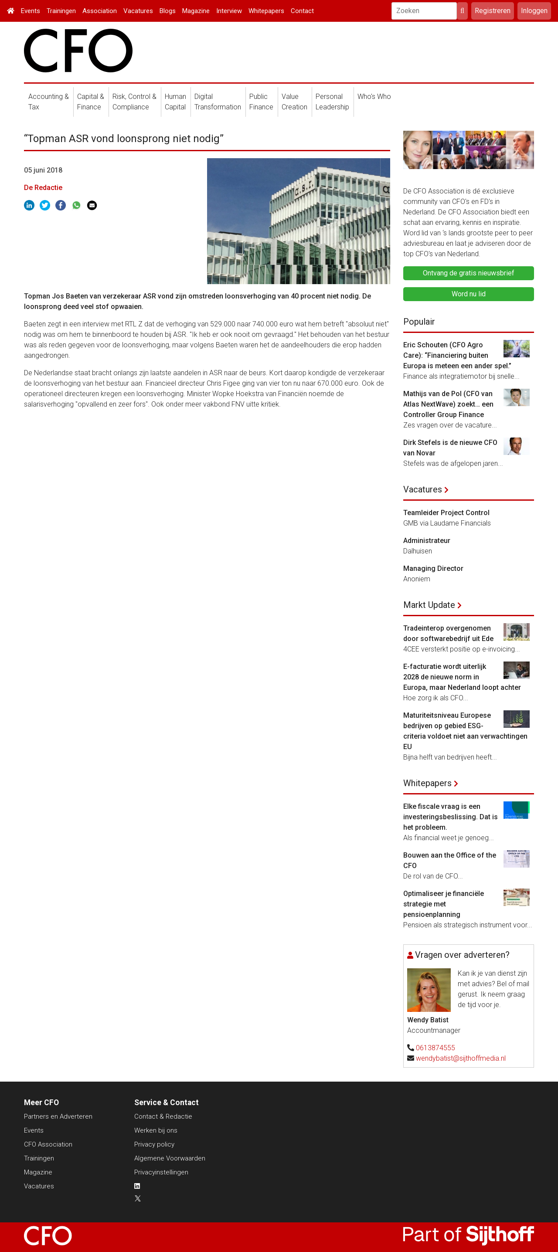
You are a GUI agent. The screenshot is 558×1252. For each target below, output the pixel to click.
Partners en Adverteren (58, 1116)
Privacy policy (154, 1144)
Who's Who (374, 96)
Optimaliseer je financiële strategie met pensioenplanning (443, 904)
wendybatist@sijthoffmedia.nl (461, 1058)
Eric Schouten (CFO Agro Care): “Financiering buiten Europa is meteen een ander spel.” (457, 355)
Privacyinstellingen (161, 1172)
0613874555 (435, 1048)
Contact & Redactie (163, 1116)
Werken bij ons (155, 1130)
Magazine (196, 11)
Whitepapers (266, 11)
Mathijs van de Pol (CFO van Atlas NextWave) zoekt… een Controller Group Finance (448, 404)
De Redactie (43, 187)
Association (99, 11)
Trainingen (61, 11)
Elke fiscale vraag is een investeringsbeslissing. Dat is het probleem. (450, 816)
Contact (302, 11)
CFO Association (48, 1144)
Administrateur (426, 540)
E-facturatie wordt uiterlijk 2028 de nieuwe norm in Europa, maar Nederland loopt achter (462, 677)
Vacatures (138, 11)
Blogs (168, 11)
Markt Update (429, 605)
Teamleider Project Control (446, 513)
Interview (229, 11)
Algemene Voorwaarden (169, 1158)
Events (30, 11)
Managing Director (433, 568)
